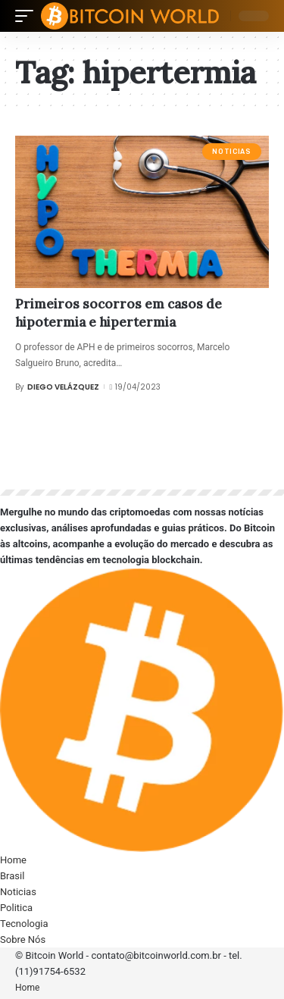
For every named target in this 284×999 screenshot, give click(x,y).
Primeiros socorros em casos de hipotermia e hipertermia (118, 313)
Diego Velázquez (63, 387)
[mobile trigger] (28, 16)
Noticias (231, 151)
